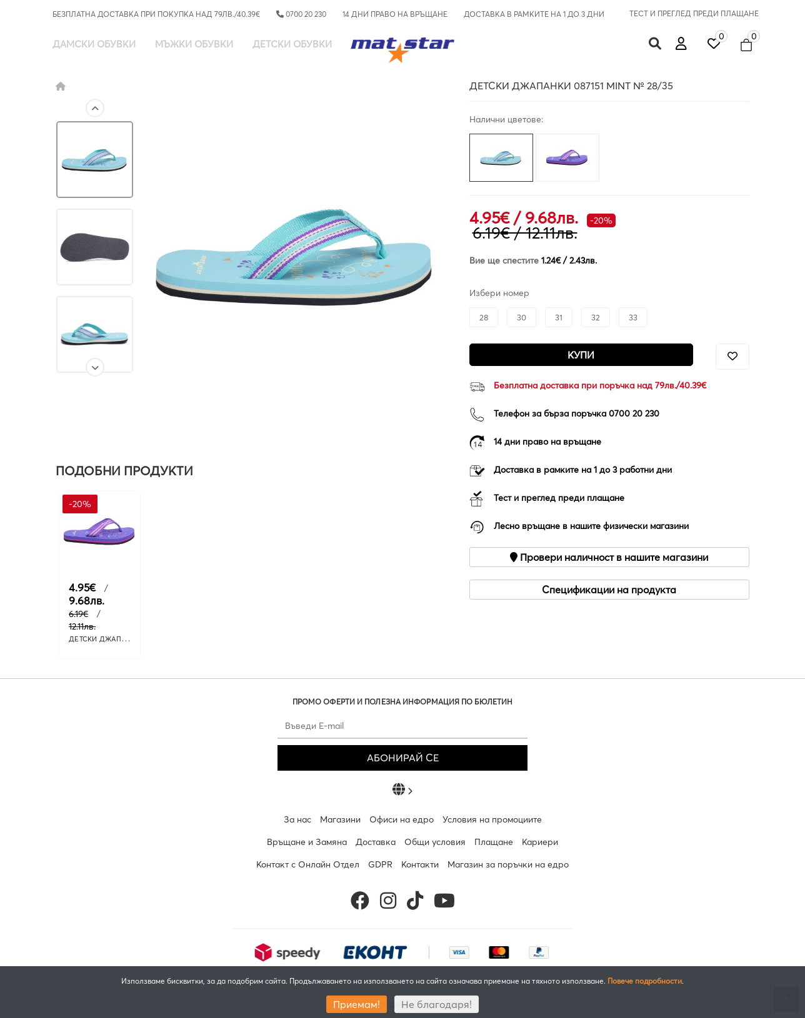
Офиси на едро (401, 819)
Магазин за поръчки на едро (508, 864)
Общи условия (435, 842)
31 (558, 317)
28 (483, 317)
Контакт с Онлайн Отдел (307, 864)
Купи (581, 354)
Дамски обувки (94, 44)
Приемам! (356, 1004)
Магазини (340, 819)
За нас (297, 819)
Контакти (420, 864)
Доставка (376, 842)
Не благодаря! (436, 1004)
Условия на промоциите (492, 819)
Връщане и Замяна (307, 842)
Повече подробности (645, 981)
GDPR (380, 864)
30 (521, 317)
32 (595, 317)
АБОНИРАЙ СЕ (403, 757)
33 (633, 317)
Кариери (540, 842)
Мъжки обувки (194, 44)
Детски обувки (292, 44)
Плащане (493, 842)
